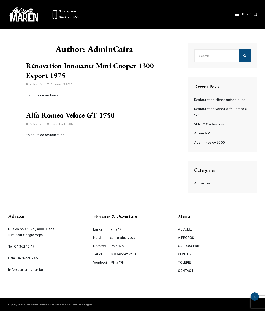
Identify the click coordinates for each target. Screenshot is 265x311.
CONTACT (185, 271)
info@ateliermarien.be (25, 270)
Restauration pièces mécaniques (219, 100)
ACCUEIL (185, 229)
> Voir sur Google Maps (25, 235)
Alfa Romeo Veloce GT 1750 (70, 115)
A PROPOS (186, 238)
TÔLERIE (184, 262)
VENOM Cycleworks (209, 124)
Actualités (36, 84)
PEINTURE (185, 254)
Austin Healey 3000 (209, 142)
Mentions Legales (83, 304)
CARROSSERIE (189, 246)
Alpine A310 (203, 133)
